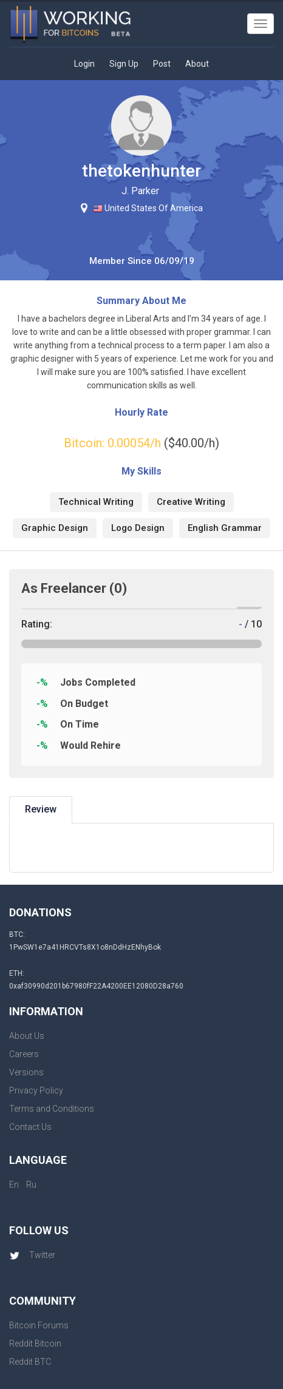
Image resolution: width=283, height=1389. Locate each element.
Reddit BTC (30, 1362)
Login (84, 64)
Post (162, 64)
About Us (26, 1036)
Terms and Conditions (51, 1109)
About (197, 64)
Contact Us (30, 1127)
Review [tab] (40, 809)
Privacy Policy (36, 1090)
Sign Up (123, 64)
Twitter (32, 1255)
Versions (26, 1072)
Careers (24, 1054)
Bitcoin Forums (39, 1325)
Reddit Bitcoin (35, 1343)
